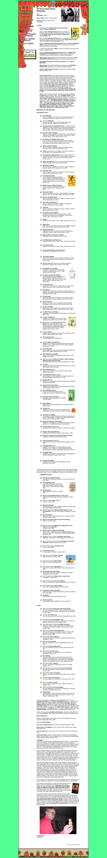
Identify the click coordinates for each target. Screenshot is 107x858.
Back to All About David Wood (73, 844)
